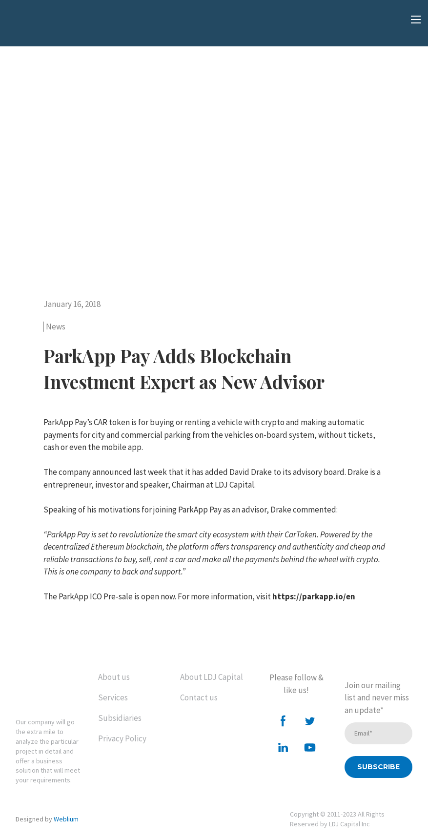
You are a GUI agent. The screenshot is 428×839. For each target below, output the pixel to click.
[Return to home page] (49, 687)
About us (114, 677)
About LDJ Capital (211, 677)
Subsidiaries (120, 718)
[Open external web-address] (56, 27)
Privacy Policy (122, 738)
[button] (283, 721)
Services (113, 697)
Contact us (199, 697)
